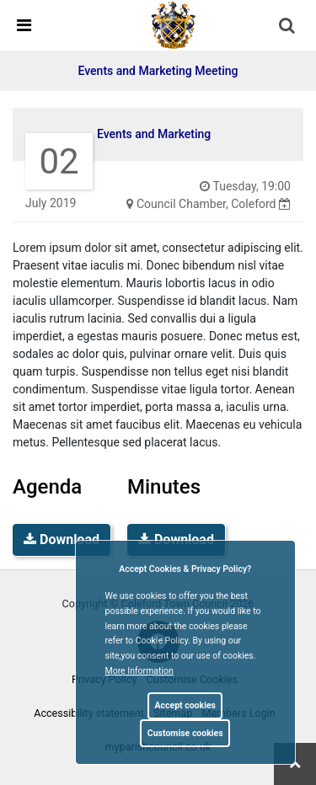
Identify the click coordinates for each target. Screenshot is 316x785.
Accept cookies (185, 705)
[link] (173, 24)
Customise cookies (185, 733)
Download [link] (61, 539)
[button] (288, 27)
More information (139, 670)
